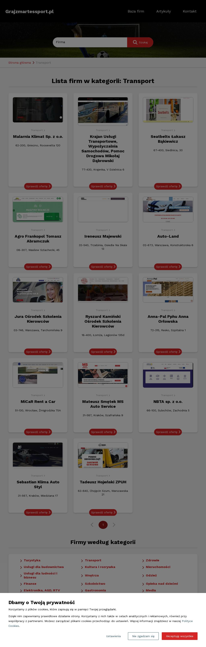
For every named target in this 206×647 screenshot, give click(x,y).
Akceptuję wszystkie (179, 636)
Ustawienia (113, 636)
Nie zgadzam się (143, 636)
